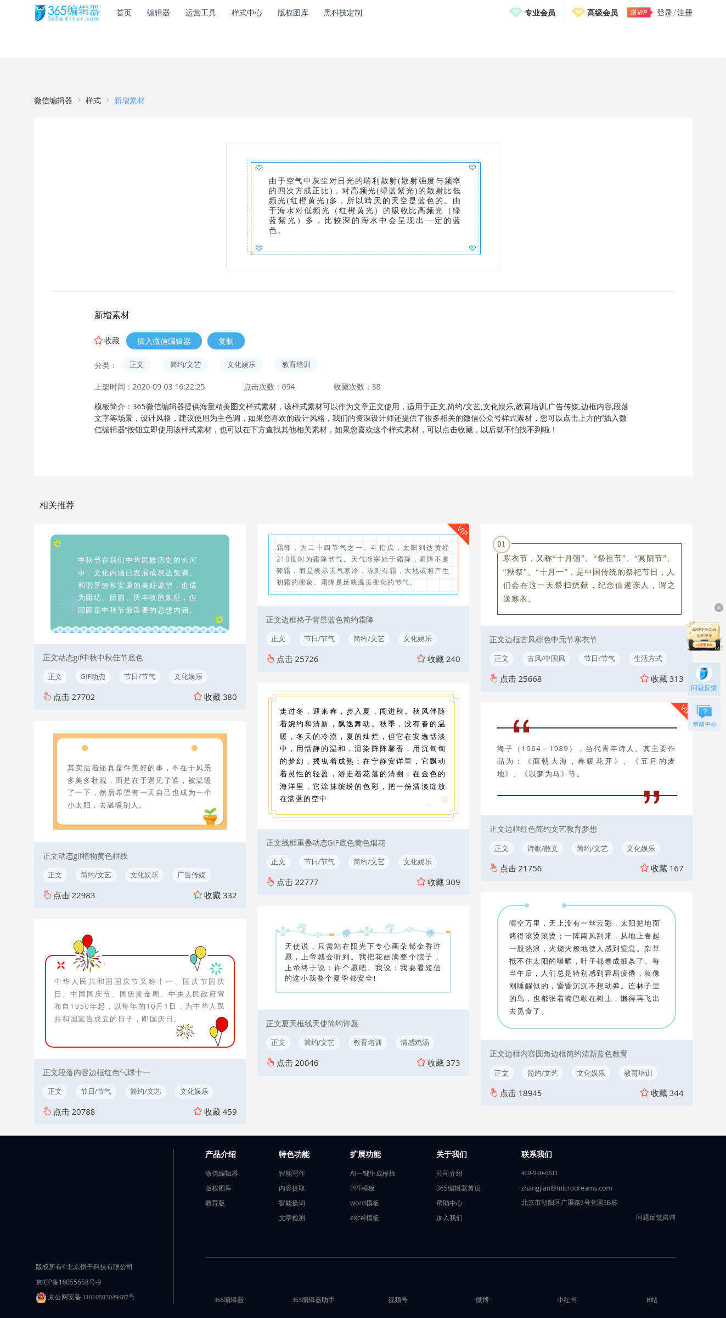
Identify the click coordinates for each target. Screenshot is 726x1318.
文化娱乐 (241, 364)
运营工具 (200, 12)
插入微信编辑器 (164, 341)
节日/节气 (139, 676)
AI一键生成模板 (373, 1173)
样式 (93, 100)
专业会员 (540, 12)
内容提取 (292, 1188)
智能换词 (292, 1203)
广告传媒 (191, 875)
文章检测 (292, 1217)
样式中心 (247, 12)
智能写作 (292, 1173)
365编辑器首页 (458, 1188)
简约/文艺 (185, 364)
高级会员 (602, 12)
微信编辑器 (53, 100)
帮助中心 (449, 1203)
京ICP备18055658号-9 (69, 1282)
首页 (124, 12)
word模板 (364, 1203)
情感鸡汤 (415, 1042)
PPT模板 (362, 1188)
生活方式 (648, 658)
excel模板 (364, 1217)
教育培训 (296, 364)
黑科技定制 (343, 12)
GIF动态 (93, 676)
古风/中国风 (546, 658)
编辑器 (158, 12)
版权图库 (293, 12)
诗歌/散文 (543, 848)
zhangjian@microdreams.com (566, 1188)
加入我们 (449, 1217)
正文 (137, 364)
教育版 (215, 1203)
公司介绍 (449, 1173)
